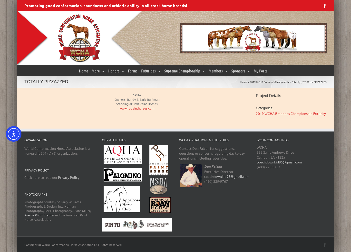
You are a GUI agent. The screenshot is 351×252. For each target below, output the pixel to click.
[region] (253, 38)
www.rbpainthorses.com (136, 108)
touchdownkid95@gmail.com (226, 176)
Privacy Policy (68, 177)
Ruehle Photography (39, 215)
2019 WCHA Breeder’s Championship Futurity (291, 113)
